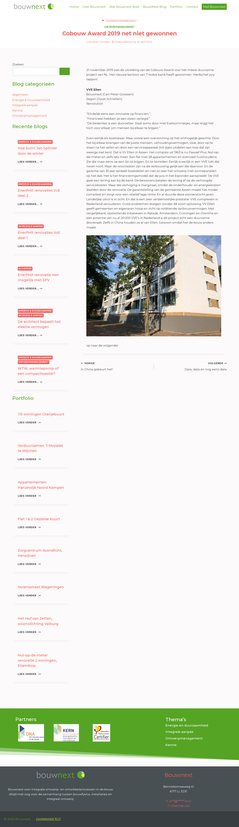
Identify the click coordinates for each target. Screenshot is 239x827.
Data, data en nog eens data (192, 366)
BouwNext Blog (154, 6)
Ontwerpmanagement (119, 26)
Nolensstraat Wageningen (41, 586)
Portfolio (176, 6)
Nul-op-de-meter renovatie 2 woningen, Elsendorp (38, 659)
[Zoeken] (64, 71)
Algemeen (20, 94)
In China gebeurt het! (116, 366)
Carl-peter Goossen (98, 41)
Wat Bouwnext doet (124, 6)
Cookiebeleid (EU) (48, 819)
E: (178, 801)
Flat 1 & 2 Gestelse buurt (39, 518)
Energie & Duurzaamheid (31, 100)
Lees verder (29, 421)
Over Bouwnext (94, 6)
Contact (192, 6)
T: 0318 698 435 (178, 806)
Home (74, 6)
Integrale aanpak (25, 105)
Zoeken (18, 64)
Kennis (17, 110)
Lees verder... (30, 161)
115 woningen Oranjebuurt (41, 413)
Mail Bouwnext (214, 6)
